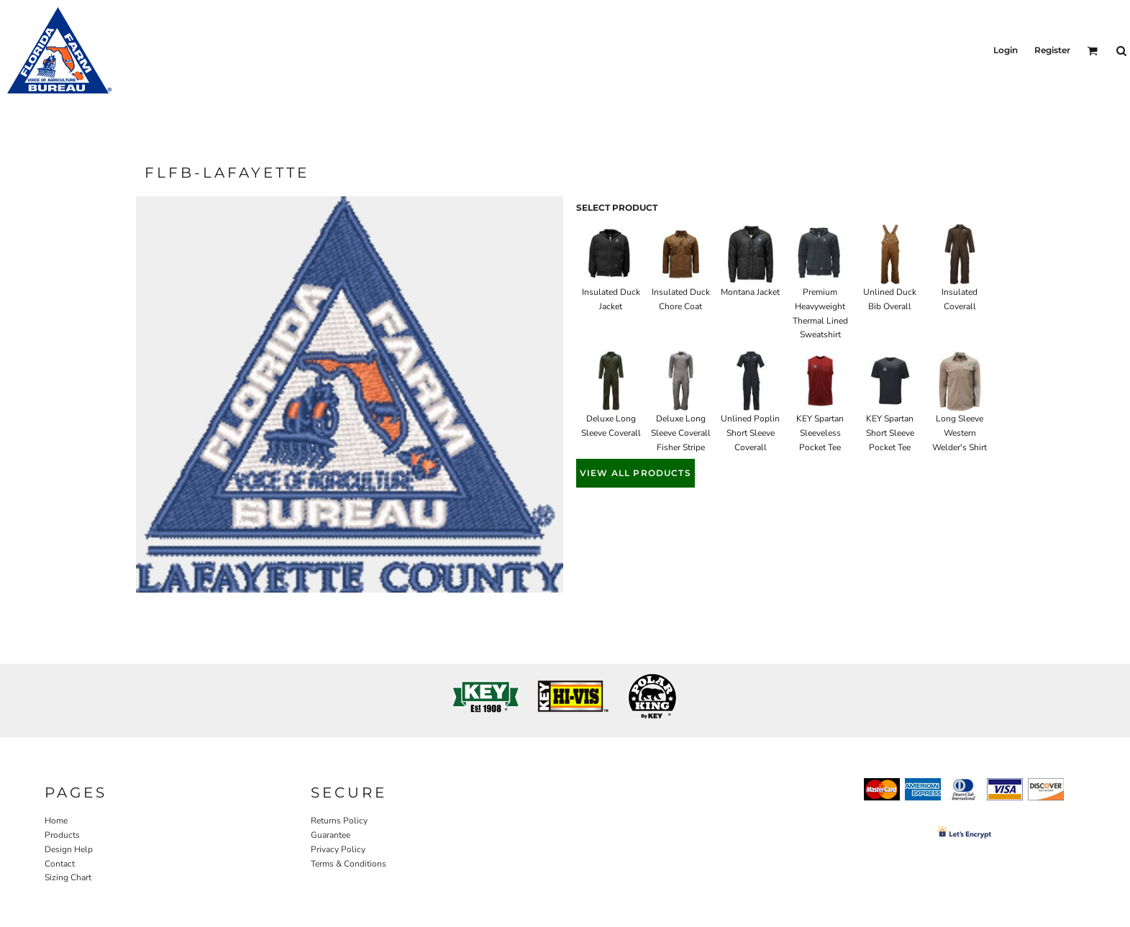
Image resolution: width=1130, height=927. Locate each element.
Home (56, 820)
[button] (1092, 50)
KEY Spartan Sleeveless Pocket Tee (820, 433)
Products (62, 835)
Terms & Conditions (348, 863)
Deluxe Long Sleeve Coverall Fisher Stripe (681, 433)
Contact (60, 863)
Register (1052, 50)
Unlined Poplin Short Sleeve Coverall (750, 433)
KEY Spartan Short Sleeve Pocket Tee (890, 433)
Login (1005, 50)
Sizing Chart (68, 877)
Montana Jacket (750, 292)
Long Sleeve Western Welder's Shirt (959, 433)
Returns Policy (339, 820)
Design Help (69, 849)
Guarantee (330, 835)
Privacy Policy (338, 849)
